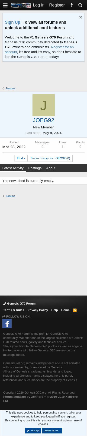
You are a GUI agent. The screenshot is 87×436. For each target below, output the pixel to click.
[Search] (80, 5)
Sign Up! (13, 22)
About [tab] (50, 168)
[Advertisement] (44, 74)
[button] (5, 5)
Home (65, 310)
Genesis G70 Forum (19, 303)
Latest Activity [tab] (13, 168)
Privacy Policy (38, 310)
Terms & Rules (13, 310)
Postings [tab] (35, 168)
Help (54, 310)
